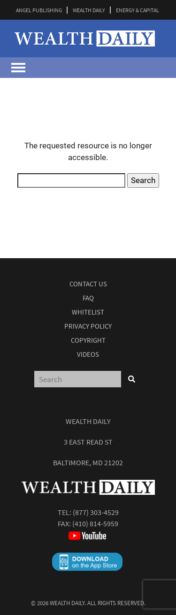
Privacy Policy (88, 326)
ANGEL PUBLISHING (39, 10)
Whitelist (88, 312)
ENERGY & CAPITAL (137, 10)
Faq (88, 297)
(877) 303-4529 (96, 512)
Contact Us (88, 283)
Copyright (88, 340)
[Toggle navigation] (18, 67)
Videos (88, 354)
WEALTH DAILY (89, 10)
